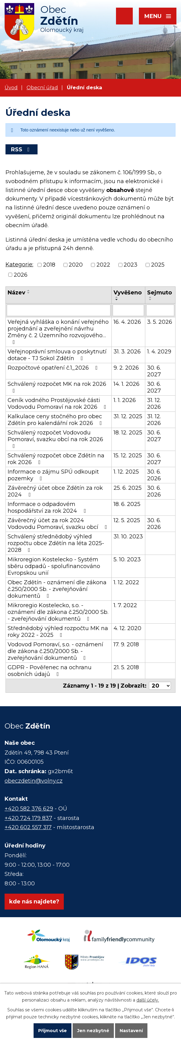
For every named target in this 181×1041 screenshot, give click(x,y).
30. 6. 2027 (154, 371)
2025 (158, 265)
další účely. (147, 1000)
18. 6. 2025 (127, 504)
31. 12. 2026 (154, 403)
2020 (76, 265)
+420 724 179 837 (28, 818)
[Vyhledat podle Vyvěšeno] (128, 310)
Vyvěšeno (128, 292)
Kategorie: (19, 264)
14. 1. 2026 (126, 384)
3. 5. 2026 (159, 322)
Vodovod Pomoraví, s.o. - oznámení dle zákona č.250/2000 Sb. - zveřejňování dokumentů (55, 651)
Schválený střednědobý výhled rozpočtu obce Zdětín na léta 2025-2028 (56, 543)
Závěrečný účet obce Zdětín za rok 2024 (55, 491)
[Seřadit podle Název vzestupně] (28, 290)
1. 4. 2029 (159, 351)
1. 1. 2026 (125, 400)
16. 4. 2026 (127, 322)
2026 (20, 274)
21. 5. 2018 (126, 667)
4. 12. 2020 (127, 628)
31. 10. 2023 (128, 536)
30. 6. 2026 (154, 475)
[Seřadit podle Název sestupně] (28, 293)
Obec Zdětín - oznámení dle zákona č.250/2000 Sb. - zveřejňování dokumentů (57, 589)
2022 (103, 265)
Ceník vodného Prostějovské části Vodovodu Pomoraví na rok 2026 (58, 403)
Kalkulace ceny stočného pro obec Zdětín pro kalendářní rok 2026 (56, 419)
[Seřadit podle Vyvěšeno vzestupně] (117, 297)
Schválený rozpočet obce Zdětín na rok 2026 (56, 459)
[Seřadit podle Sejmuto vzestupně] (150, 297)
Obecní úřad (42, 87)
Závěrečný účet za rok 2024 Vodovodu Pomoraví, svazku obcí (59, 523)
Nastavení (131, 1030)
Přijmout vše (52, 1030)
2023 (130, 265)
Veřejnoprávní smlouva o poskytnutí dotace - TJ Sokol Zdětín (57, 355)
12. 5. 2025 (127, 520)
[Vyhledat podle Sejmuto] (160, 310)
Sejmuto (159, 292)
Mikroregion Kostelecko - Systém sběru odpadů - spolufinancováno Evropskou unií (54, 566)
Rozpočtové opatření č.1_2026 (54, 367)
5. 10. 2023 (127, 559)
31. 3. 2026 (127, 351)
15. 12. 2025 (128, 455)
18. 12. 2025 (128, 432)
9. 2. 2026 (126, 367)
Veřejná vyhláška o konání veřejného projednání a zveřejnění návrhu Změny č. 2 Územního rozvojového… (58, 332)
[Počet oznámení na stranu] (160, 686)
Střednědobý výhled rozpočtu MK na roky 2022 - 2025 (58, 631)
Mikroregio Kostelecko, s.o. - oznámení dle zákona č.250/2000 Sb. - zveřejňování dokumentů (58, 612)
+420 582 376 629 (29, 808)
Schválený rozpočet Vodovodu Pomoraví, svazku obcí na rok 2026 (55, 439)
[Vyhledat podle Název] (58, 310)
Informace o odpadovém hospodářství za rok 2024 (48, 507)
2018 (49, 265)
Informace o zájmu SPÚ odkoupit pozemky (53, 475)
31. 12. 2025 (128, 416)
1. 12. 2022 (126, 582)
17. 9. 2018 (126, 644)
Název (16, 292)
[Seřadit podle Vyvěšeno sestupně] (117, 299)
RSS (21, 149)
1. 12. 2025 (126, 471)
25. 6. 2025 (128, 488)
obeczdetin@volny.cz (34, 780)
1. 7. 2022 (125, 605)
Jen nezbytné (93, 1030)
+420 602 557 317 (28, 827)
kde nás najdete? (34, 901)
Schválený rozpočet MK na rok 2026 (57, 387)
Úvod (11, 87)
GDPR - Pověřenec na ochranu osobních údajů (50, 670)
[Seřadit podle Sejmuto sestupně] (150, 299)
